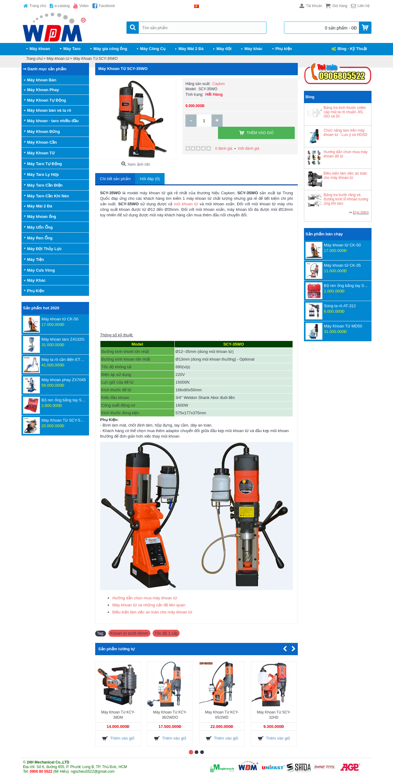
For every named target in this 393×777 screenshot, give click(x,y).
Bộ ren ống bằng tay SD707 (63, 400)
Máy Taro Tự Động (44, 163)
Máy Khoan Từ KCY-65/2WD (222, 715)
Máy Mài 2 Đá (39, 206)
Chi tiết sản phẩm (115, 178)
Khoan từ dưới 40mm (129, 633)
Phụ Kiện (35, 290)
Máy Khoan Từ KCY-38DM (118, 715)
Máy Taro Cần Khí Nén (48, 196)
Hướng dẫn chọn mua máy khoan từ (144, 598)
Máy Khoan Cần (42, 142)
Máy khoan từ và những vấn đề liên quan (148, 605)
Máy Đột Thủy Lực (44, 248)
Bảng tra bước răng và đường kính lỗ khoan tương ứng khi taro (346, 199)
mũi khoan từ (186, 204)
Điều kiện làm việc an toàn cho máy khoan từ (345, 175)
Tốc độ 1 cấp (166, 633)
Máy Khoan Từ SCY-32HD (273, 715)
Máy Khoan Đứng (43, 131)
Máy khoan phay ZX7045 (63, 379)
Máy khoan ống (41, 216)
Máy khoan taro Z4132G (62, 339)
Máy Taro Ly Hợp (43, 174)
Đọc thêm (361, 212)
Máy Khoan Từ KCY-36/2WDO (170, 715)
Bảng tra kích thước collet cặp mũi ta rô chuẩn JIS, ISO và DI (345, 112)
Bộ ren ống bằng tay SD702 (346, 285)
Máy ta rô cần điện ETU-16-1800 (63, 359)
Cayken (218, 84)
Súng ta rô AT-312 (340, 305)
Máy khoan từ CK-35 (342, 265)
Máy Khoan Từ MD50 (343, 326)
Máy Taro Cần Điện (45, 185)
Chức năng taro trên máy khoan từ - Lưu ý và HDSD (345, 132)
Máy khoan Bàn (41, 80)
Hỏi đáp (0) (150, 178)
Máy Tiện (35, 259)
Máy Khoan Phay (43, 89)
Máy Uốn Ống (40, 227)
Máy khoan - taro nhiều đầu (53, 120)
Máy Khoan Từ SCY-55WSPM (63, 420)
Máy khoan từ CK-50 (59, 319)
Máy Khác (36, 280)
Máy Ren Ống (40, 238)
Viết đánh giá (248, 136)
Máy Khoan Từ (41, 153)
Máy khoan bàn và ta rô (49, 110)
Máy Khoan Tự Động (46, 100)
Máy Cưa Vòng (41, 270)
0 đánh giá (223, 136)
